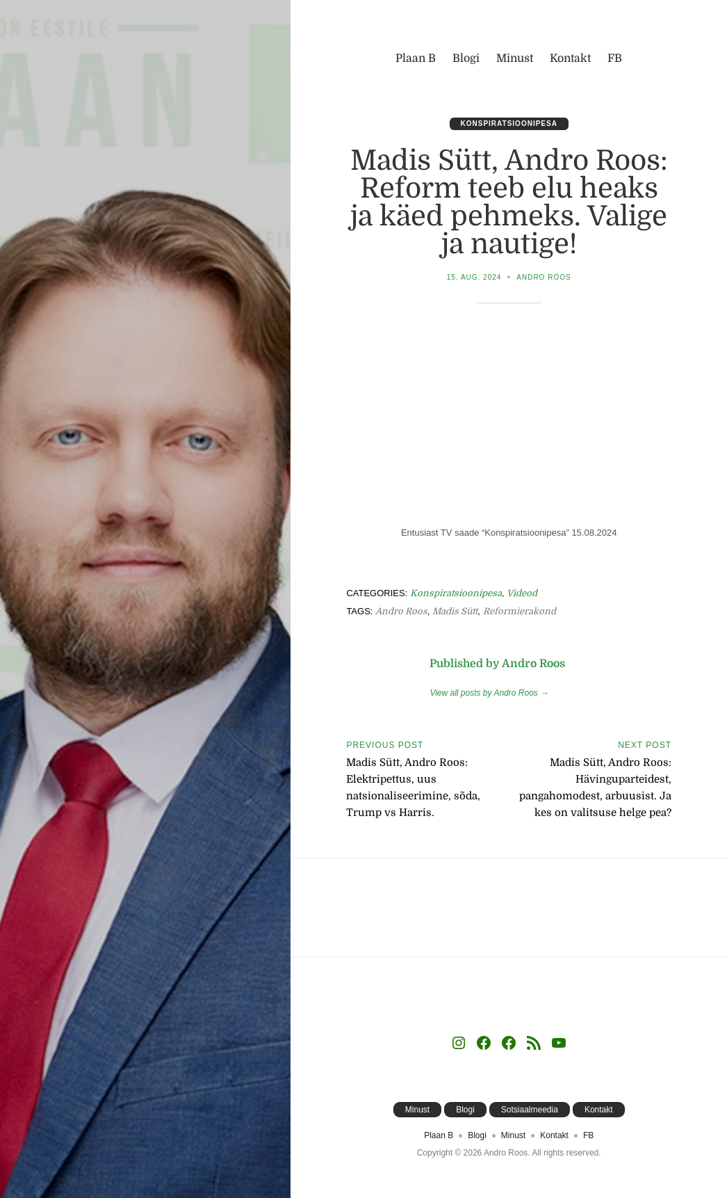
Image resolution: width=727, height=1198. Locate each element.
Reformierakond (519, 611)
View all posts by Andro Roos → (489, 693)
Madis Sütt (454, 611)
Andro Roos (543, 277)
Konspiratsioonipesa (509, 123)
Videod (522, 593)
